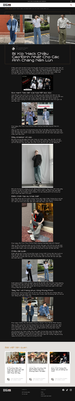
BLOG (10, 8)
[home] (7, 5)
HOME (6, 8)
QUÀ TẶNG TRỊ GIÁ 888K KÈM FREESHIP (37, 1)
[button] (71, 5)
